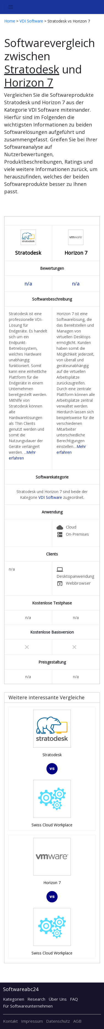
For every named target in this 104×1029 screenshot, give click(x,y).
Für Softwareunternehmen (28, 1006)
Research (36, 999)
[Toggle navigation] (10, 7)
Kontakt (10, 1021)
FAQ (74, 999)
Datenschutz (58, 1021)
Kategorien (13, 999)
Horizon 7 (75, 252)
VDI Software (50, 497)
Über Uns (58, 999)
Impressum (32, 1021)
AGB (77, 1021)
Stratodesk (28, 252)
